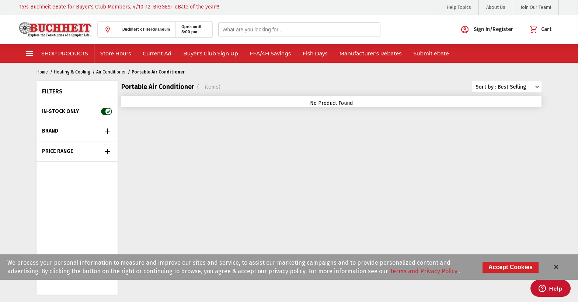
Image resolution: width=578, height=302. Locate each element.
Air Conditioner (111, 72)
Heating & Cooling (72, 72)
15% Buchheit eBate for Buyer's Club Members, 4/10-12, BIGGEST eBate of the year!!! (119, 7)
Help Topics (458, 7)
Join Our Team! (535, 7)
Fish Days (315, 53)
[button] (136, 29)
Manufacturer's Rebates (371, 53)
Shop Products (56, 53)
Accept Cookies (510, 267)
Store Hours (115, 53)
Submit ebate (431, 53)
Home (42, 72)
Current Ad (157, 53)
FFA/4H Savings (270, 53)
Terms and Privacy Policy (424, 271)
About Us (495, 7)
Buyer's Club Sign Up (210, 53)
